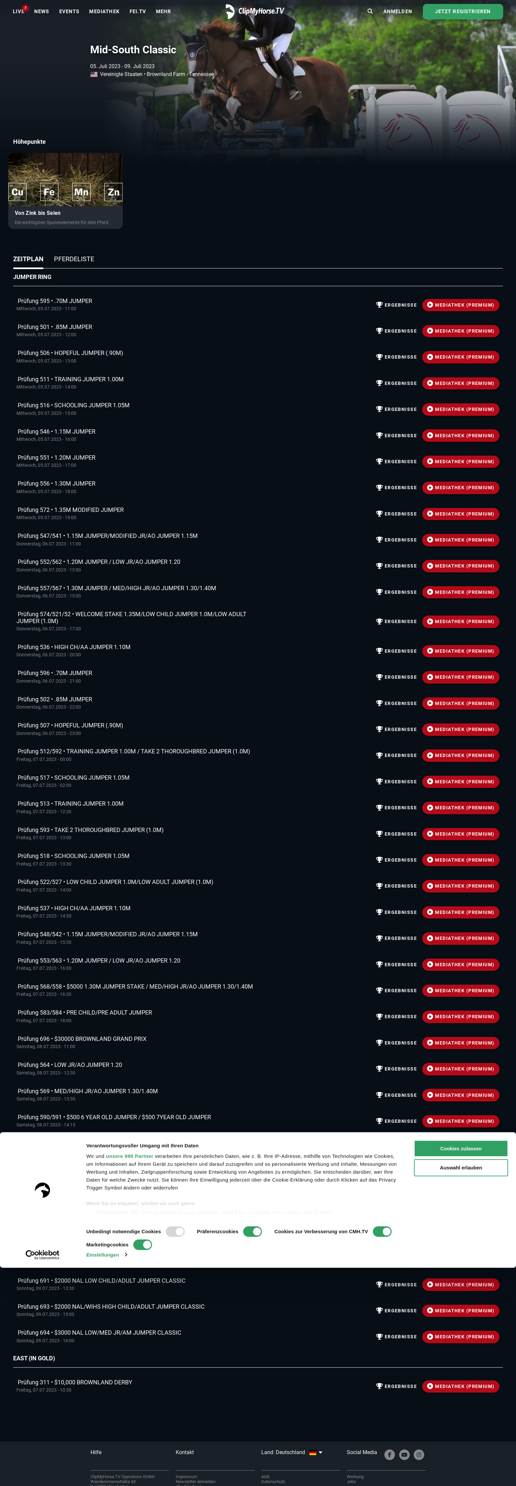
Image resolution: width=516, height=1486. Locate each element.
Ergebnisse (395, 305)
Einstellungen (102, 1473)
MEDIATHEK (461, 305)
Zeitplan (28, 259)
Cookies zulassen (461, 1367)
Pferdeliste (74, 259)
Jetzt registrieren (463, 18)
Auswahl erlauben (461, 1386)
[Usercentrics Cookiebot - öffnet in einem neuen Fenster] (42, 1473)
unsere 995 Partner (129, 1374)
